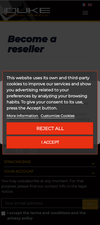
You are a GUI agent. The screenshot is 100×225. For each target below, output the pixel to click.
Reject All (50, 128)
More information (23, 116)
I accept (50, 142)
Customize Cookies (57, 116)
